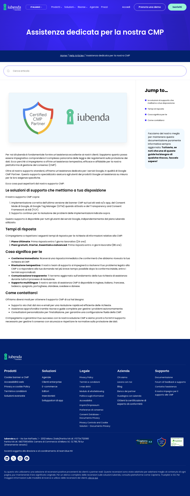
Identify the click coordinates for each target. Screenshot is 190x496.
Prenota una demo (150, 7)
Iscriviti (177, 7)
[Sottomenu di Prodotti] (61, 7)
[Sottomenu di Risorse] (86, 7)
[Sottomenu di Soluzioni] (75, 7)
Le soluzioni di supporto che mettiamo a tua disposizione (161, 102)
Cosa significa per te (157, 114)
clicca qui (93, 477)
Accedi (126, 7)
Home (63, 55)
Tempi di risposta (156, 108)
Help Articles (76, 55)
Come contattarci (156, 120)
